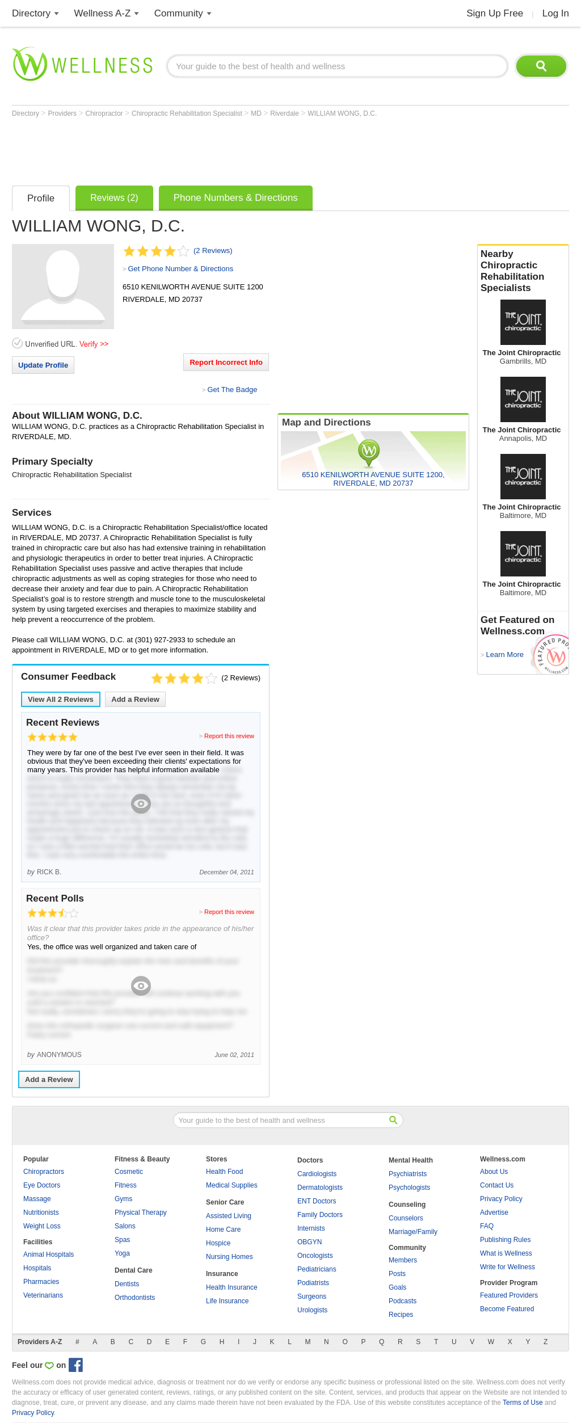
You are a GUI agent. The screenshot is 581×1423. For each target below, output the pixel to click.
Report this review (229, 735)
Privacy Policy (501, 1199)
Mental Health (411, 1160)
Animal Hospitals (48, 1254)
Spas (122, 1240)
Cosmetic (129, 1172)
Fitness (126, 1185)
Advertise (494, 1212)
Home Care (223, 1229)
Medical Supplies (232, 1185)
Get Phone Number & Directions (180, 268)
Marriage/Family (413, 1232)
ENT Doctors (316, 1201)
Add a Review (135, 699)
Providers (63, 113)
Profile (40, 198)
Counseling (407, 1205)
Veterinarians (43, 1295)
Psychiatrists (408, 1174)
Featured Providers (509, 1295)
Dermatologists (320, 1188)
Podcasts (402, 1301)
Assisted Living (228, 1216)
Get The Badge (232, 389)
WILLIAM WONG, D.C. (342, 113)
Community (178, 13)
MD (257, 113)
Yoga (122, 1253)
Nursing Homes (229, 1257)
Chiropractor (105, 113)
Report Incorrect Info (226, 362)
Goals (397, 1287)
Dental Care (134, 1270)
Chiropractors (43, 1172)
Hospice (218, 1243)
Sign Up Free (494, 13)
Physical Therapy (141, 1212)
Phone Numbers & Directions (236, 197)
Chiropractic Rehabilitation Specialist (188, 113)
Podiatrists (313, 1283)
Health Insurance (232, 1287)
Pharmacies (41, 1282)
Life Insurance (227, 1301)
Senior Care (225, 1202)
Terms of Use (523, 1403)
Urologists (312, 1310)
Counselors (406, 1218)
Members (403, 1260)
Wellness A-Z (102, 13)
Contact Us (496, 1185)
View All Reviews (61, 699)
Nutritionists (41, 1212)
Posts (397, 1274)
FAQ (487, 1226)
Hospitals (37, 1268)
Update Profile (43, 365)
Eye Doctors (41, 1185)
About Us (494, 1172)
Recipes (401, 1315)
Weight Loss (42, 1226)
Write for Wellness (507, 1267)
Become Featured (507, 1309)
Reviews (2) (114, 198)
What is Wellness (506, 1253)
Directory (31, 13)
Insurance (222, 1274)
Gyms (123, 1199)
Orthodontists (135, 1298)
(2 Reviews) (213, 250)
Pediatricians (316, 1269)
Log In (555, 13)
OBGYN (309, 1242)
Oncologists (315, 1256)
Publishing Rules (505, 1240)
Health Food (224, 1172)
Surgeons (311, 1296)
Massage (37, 1199)
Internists (311, 1228)
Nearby (523, 271)
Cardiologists (316, 1174)
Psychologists (409, 1188)
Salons (125, 1226)
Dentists (127, 1284)
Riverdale (285, 113)
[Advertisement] (218, 148)
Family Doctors (320, 1215)
